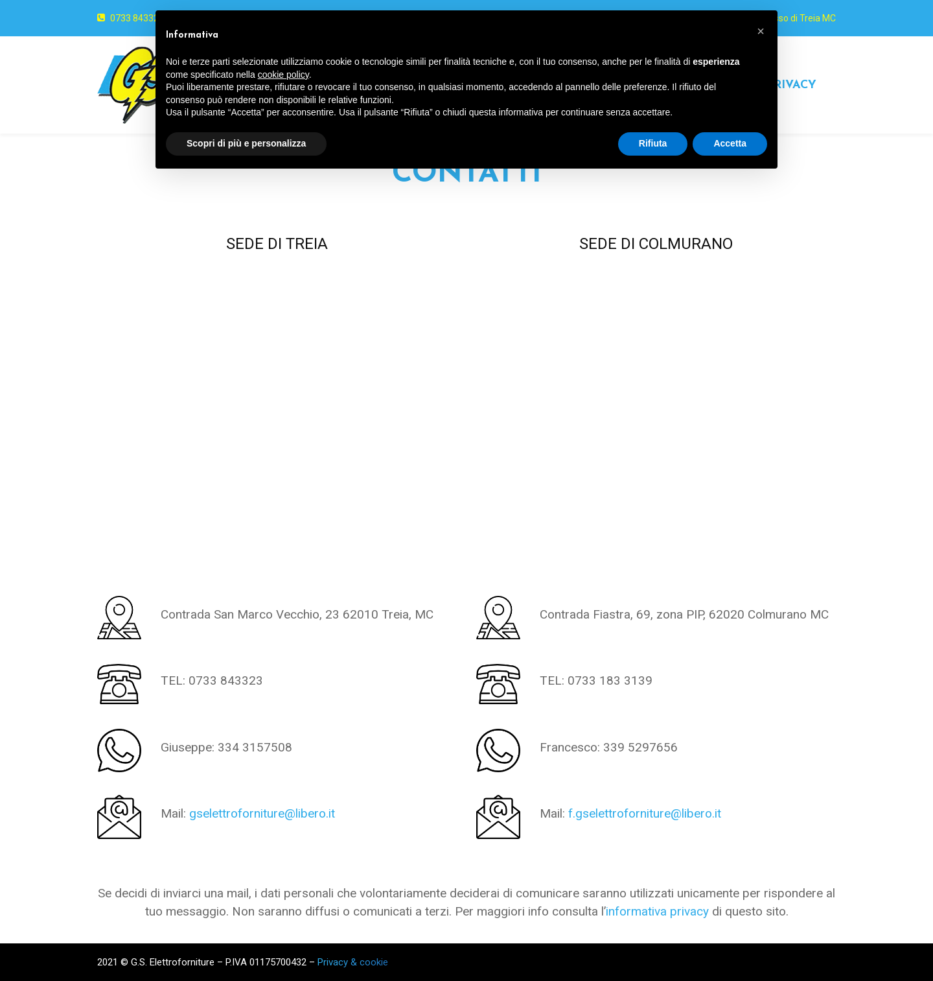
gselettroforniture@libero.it (262, 813)
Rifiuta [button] (653, 143)
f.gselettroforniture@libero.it (644, 813)
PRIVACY (791, 85)
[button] (760, 31)
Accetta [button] (729, 143)
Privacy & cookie (352, 962)
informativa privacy (657, 911)
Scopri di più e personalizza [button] (246, 143)
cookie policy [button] (283, 74)
